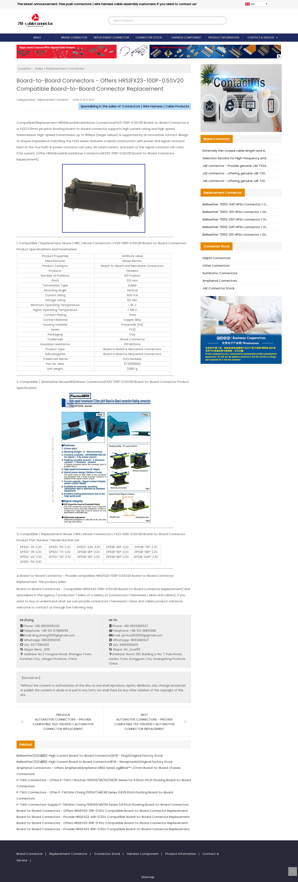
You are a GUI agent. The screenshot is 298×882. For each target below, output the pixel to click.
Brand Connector (74, 37)
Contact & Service (260, 37)
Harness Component (186, 37)
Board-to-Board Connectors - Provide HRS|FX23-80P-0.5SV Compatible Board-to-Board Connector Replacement (103, 829)
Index (37, 37)
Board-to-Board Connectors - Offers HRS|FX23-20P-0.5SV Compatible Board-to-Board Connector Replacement (102, 810)
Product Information (223, 37)
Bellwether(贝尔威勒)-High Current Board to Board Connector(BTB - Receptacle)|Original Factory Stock (95, 762)
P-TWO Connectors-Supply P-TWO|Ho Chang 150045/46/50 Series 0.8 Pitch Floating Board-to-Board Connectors (103, 804)
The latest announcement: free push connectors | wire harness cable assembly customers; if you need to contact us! (106, 4)
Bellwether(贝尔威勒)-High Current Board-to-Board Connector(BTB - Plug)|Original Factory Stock (90, 755)
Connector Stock (149, 37)
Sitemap (147, 877)
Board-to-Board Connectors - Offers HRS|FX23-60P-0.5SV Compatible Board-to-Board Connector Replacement (102, 823)
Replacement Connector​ (111, 37)
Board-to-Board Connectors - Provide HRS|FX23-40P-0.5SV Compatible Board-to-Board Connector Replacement (103, 817)
